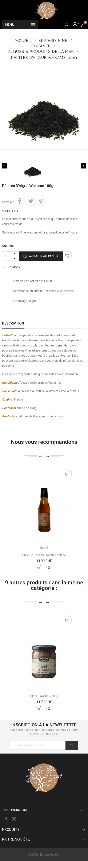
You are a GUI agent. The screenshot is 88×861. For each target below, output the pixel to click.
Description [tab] (13, 323)
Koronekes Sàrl (50, 854)
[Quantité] (7, 256)
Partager (20, 201)
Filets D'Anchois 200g (44, 696)
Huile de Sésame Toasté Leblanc (44, 555)
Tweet (30, 201)
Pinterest (41, 201)
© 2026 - (34, 854)
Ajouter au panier (43, 256)
